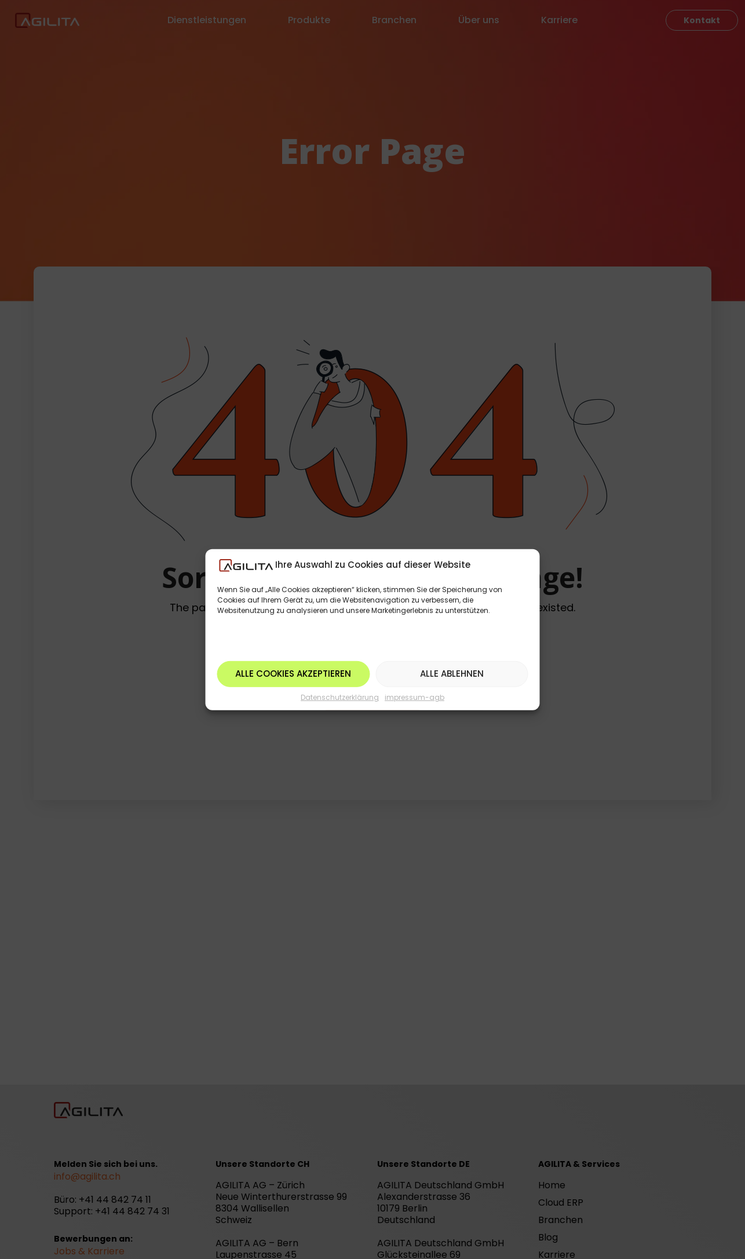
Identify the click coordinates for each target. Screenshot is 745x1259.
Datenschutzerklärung (340, 697)
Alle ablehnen (452, 673)
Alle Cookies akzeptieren (293, 673)
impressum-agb (414, 697)
